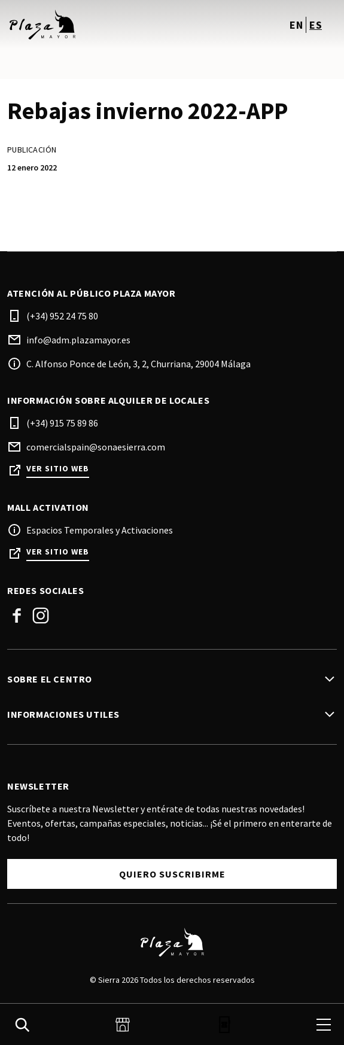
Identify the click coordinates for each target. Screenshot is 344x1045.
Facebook (16, 615)
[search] (22, 1025)
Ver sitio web (57, 469)
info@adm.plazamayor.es (78, 340)
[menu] (323, 1025)
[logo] (91, 24)
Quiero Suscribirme (172, 874)
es (315, 25)
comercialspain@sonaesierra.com (95, 447)
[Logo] (172, 942)
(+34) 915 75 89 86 (62, 423)
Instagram (40, 615)
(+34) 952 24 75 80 (62, 316)
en (296, 25)
